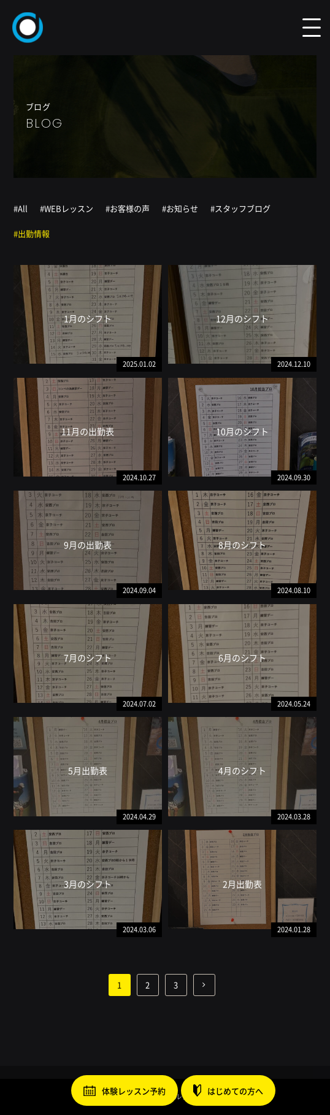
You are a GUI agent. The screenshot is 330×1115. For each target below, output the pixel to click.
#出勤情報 (31, 233)
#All (20, 208)
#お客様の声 (128, 208)
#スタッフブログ (240, 208)
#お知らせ (180, 208)
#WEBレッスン (66, 208)
